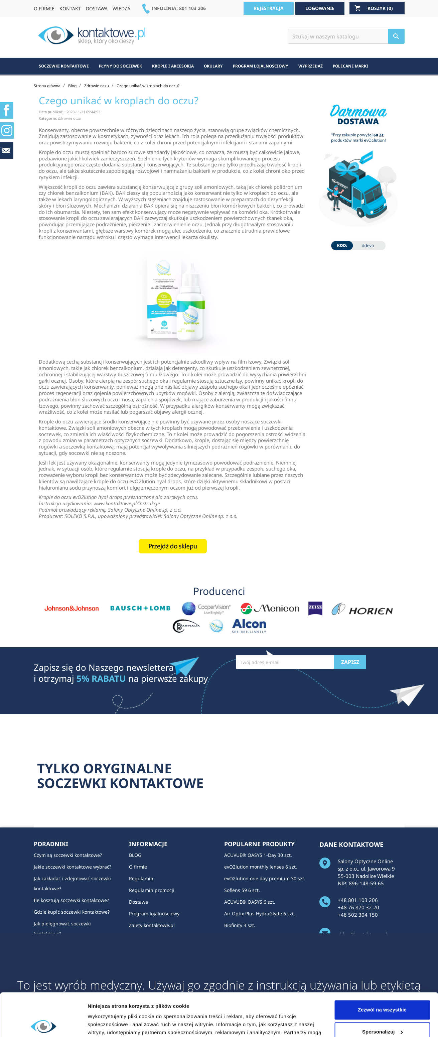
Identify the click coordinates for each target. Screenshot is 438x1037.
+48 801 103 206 (358, 900)
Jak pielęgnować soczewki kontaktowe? (62, 928)
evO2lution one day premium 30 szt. (264, 878)
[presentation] (286, 685)
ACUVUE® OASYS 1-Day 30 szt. (258, 855)
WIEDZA (121, 8)
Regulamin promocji (151, 890)
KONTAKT (70, 8)
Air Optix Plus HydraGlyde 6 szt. (259, 913)
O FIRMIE (44, 8)
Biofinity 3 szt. (239, 925)
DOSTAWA (97, 8)
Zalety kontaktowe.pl (152, 925)
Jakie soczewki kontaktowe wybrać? (72, 867)
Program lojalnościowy (154, 913)
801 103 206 (192, 8)
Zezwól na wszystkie (382, 966)
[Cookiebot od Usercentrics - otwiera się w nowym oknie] (43, 1024)
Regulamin (141, 878)
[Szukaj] (346, 36)
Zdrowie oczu (69, 118)
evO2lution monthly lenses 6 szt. (260, 867)
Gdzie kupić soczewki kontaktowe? (72, 912)
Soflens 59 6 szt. (242, 890)
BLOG (135, 855)
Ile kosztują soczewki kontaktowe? (71, 900)
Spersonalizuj (382, 988)
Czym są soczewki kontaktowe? (68, 855)
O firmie (138, 867)
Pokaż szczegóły (108, 1024)
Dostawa (138, 902)
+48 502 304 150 (358, 914)
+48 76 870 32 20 (358, 907)
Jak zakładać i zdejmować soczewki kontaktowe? (72, 883)
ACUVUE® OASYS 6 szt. (249, 902)
